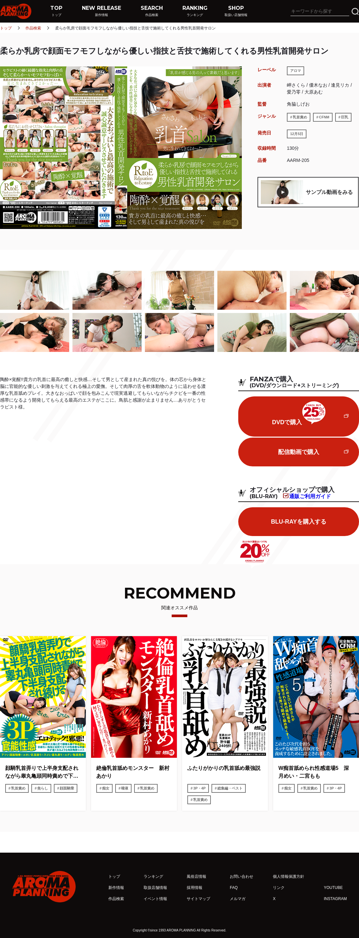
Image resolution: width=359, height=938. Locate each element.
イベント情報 (155, 898)
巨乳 (344, 117)
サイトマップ (198, 898)
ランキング (153, 876)
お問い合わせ (241, 876)
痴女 (105, 788)
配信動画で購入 (298, 452)
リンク (279, 887)
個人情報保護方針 (288, 876)
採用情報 (194, 887)
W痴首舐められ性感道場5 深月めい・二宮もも (313, 772)
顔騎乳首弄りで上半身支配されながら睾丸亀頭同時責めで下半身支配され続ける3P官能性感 (41, 772)
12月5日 (296, 134)
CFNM (324, 117)
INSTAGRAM (335, 898)
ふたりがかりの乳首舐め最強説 (223, 768)
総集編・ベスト (229, 788)
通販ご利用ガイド (310, 496)
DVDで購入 (298, 413)
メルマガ (237, 898)
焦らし (42, 788)
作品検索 (33, 28)
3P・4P (199, 788)
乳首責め (300, 117)
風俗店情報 (196, 876)
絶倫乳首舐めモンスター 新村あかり (132, 772)
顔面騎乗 (67, 788)
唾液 (124, 788)
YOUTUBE (333, 887)
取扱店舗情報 (155, 887)
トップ (6, 28)
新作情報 (116, 887)
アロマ (295, 71)
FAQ (234, 887)
